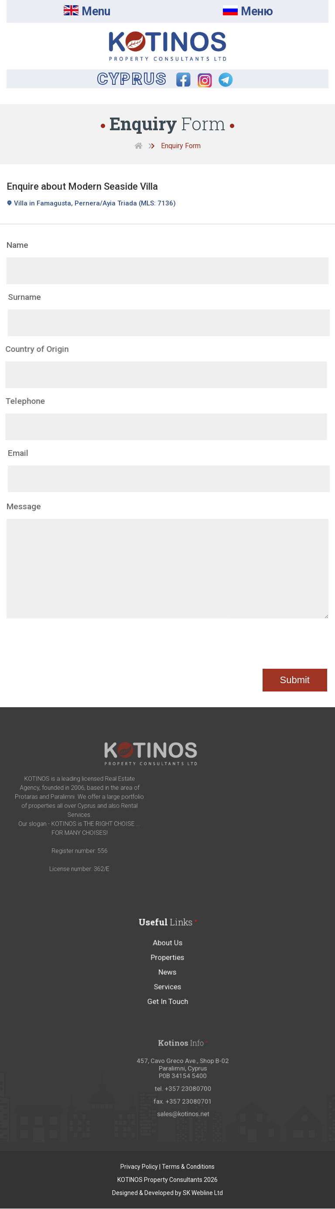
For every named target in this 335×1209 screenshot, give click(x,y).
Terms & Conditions (188, 1167)
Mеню (248, 11)
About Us (167, 963)
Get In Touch (167, 1012)
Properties (168, 976)
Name (17, 245)
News (167, 988)
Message (24, 524)
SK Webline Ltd (203, 1193)
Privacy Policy (138, 1167)
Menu (87, 11)
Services (167, 1000)
